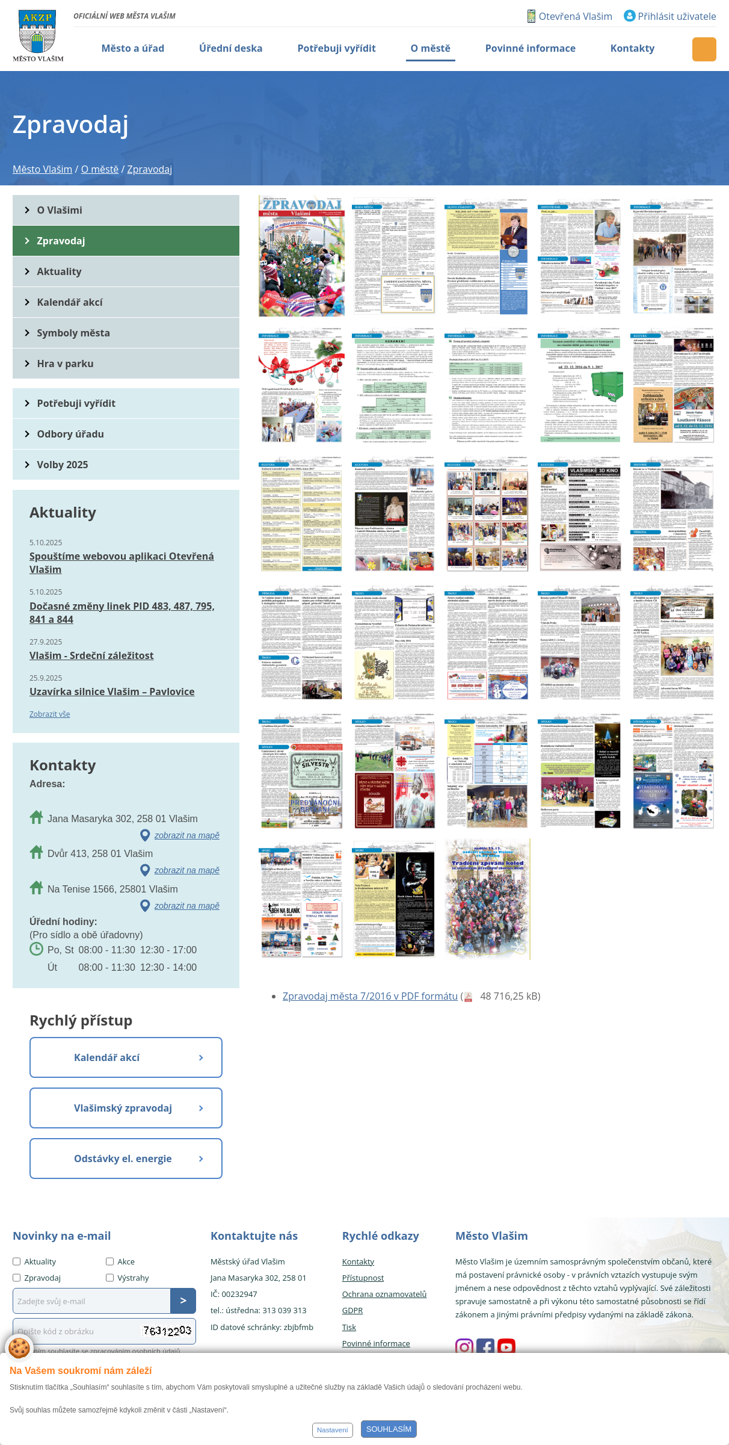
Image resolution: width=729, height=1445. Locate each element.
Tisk (349, 1327)
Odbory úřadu (71, 434)
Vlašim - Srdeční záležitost (91, 655)
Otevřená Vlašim (575, 16)
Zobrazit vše (49, 714)
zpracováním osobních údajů (135, 1350)
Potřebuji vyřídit (76, 403)
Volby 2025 (62, 464)
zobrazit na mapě (187, 835)
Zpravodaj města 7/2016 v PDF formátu (370, 996)
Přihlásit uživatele (677, 16)
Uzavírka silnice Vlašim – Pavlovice (112, 691)
